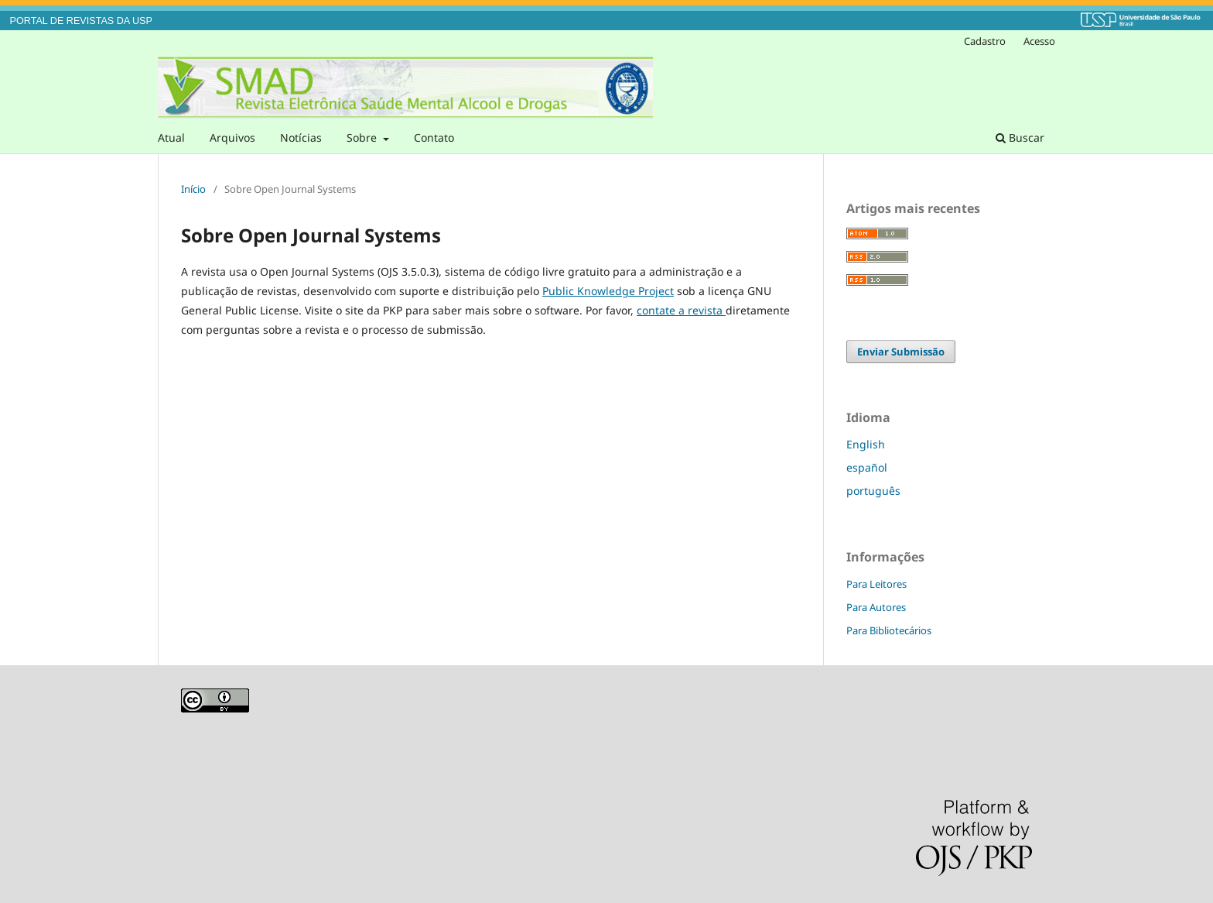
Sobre (363, 137)
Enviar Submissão (901, 352)
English (865, 444)
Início (193, 189)
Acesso (1039, 41)
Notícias (301, 137)
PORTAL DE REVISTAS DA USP (81, 20)
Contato (434, 137)
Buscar (1020, 137)
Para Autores (876, 607)
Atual (171, 137)
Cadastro (985, 41)
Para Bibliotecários (888, 630)
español (866, 467)
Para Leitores (876, 584)
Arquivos (232, 137)
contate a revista (681, 310)
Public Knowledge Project (608, 290)
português (873, 490)
